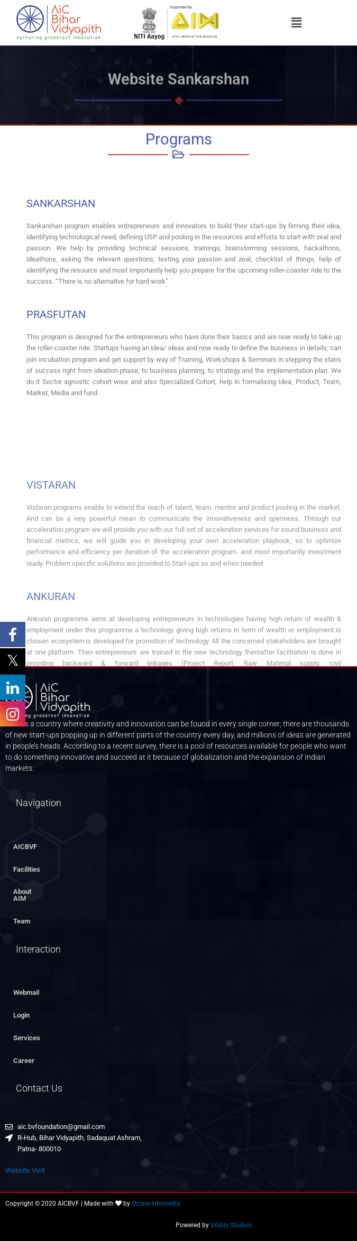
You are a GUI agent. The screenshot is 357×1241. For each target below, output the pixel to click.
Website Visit (25, 1164)
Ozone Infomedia (156, 1196)
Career (23, 1054)
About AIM (29, 891)
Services (26, 1031)
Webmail (26, 986)
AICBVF (25, 847)
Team (21, 914)
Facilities (26, 869)
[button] (296, 23)
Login (21, 1008)
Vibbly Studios (231, 1219)
